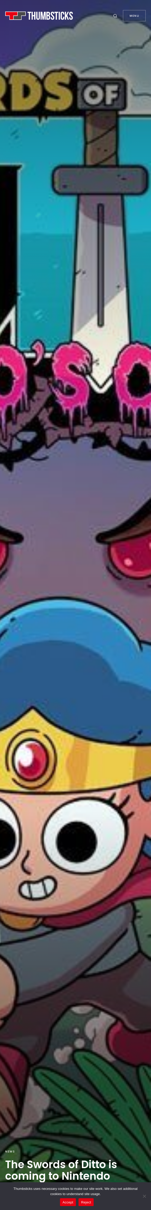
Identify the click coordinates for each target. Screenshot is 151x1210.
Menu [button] (134, 15)
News (10, 1151)
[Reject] (144, 1196)
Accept (68, 1202)
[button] (116, 16)
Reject (86, 1202)
